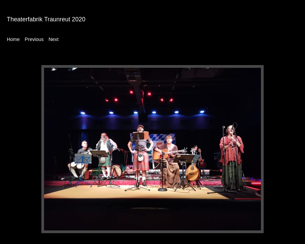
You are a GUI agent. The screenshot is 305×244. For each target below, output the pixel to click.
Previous (34, 39)
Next (53, 39)
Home (13, 39)
